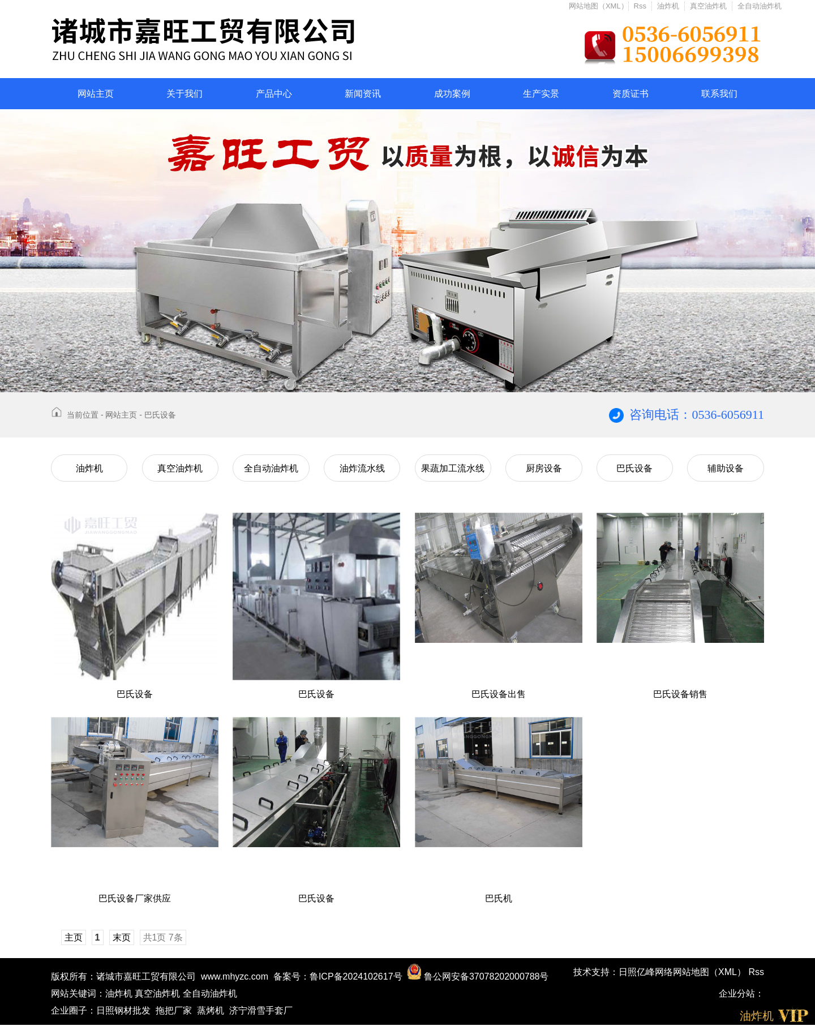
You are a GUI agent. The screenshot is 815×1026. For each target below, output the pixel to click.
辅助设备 (725, 468)
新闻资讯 (363, 93)
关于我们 (184, 93)
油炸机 (668, 6)
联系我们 (719, 93)
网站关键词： (78, 993)
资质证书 (630, 93)
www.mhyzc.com (234, 976)
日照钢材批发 (123, 1010)
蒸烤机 (210, 1010)
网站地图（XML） (598, 6)
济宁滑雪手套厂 (261, 1010)
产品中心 (274, 93)
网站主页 (96, 93)
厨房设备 (544, 468)
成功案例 (452, 93)
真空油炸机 (708, 6)
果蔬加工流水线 (452, 468)
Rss (640, 6)
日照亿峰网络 (646, 972)
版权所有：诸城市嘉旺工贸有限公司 (123, 976)
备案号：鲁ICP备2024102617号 (337, 976)
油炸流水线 (362, 468)
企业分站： (741, 993)
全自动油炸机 (759, 6)
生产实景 (541, 93)
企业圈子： (73, 1010)
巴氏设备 (160, 414)
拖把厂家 (174, 1010)
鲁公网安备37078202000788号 (477, 976)
